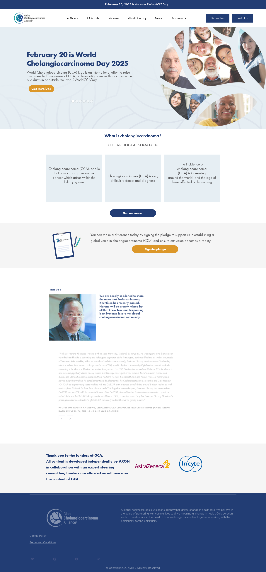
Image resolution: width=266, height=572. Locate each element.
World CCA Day (137, 18)
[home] (29, 18)
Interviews (113, 18)
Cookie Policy (38, 535)
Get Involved (41, 89)
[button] (179, 18)
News (158, 18)
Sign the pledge (155, 249)
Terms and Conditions (43, 542)
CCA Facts (93, 18)
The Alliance (71, 18)
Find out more (132, 213)
